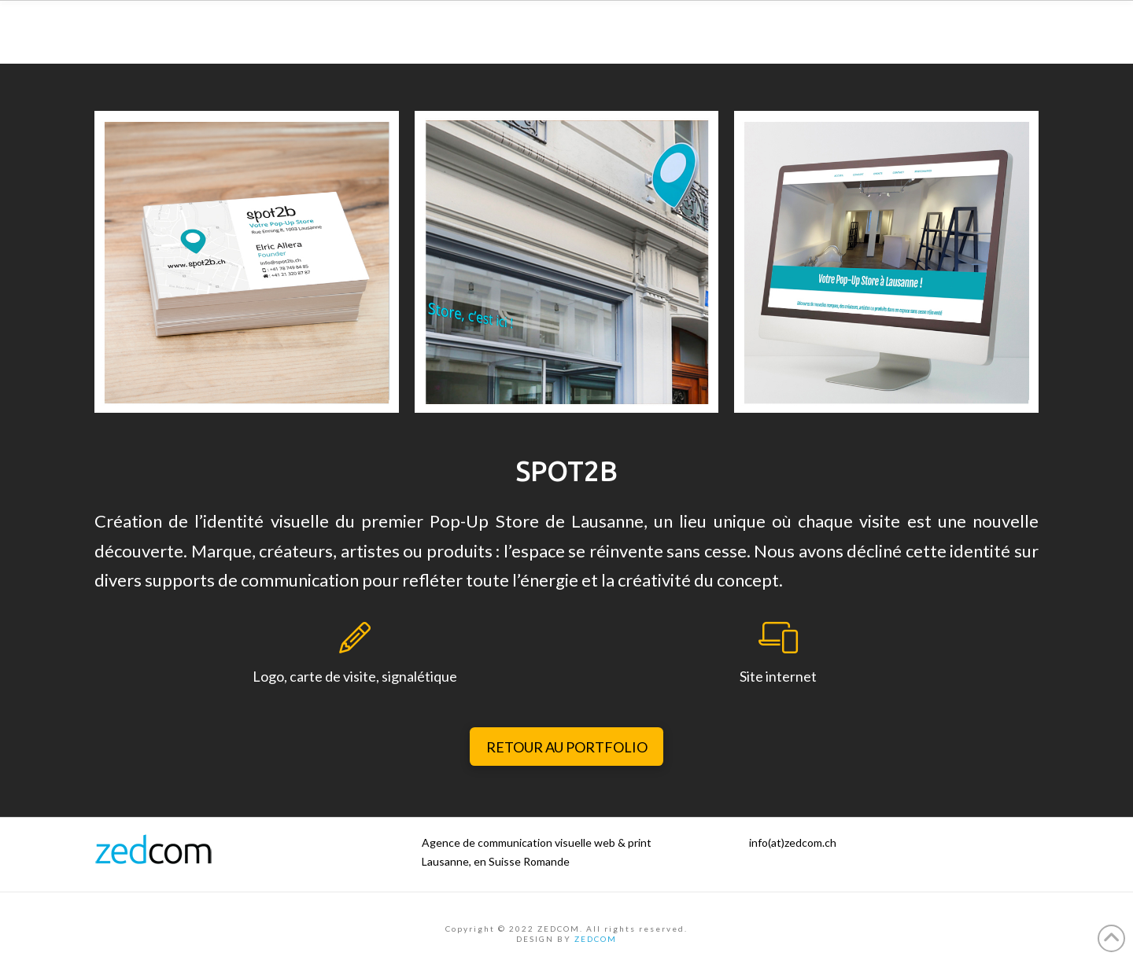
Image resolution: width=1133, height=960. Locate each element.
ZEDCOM (595, 938)
